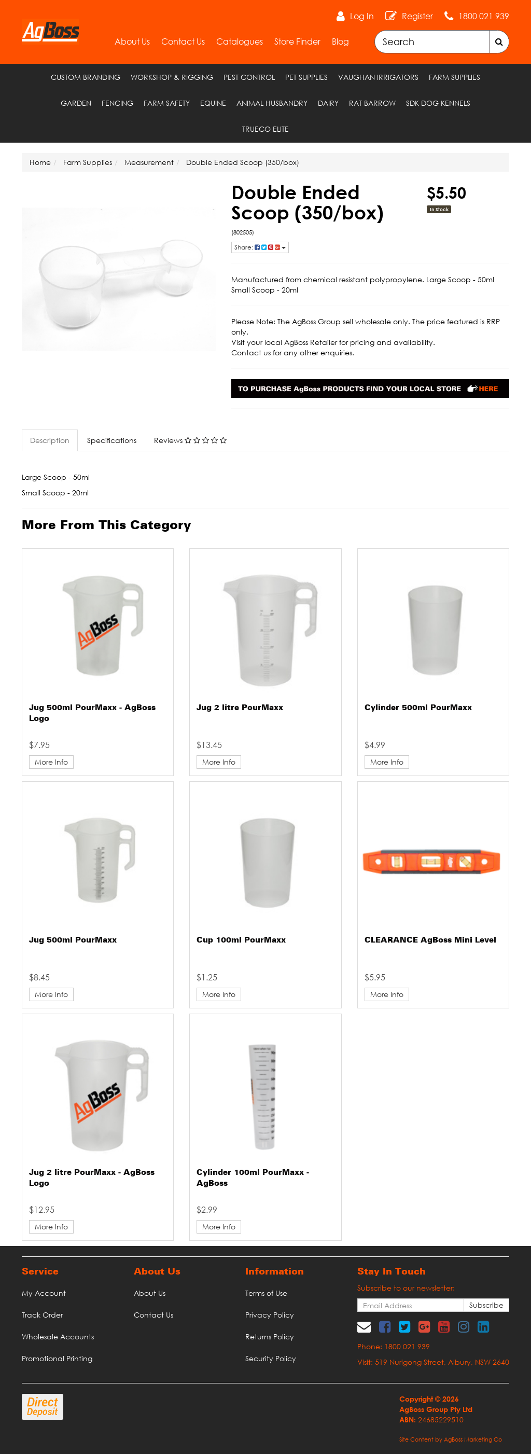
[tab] (50, 440)
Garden (76, 103)
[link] (384, 1326)
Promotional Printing (57, 1358)
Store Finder (297, 41)
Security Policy (270, 1358)
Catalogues (239, 41)
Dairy (328, 103)
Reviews (190, 440)
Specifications (111, 440)
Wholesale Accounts (58, 1336)
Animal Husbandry (272, 103)
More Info (51, 761)
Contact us (251, 352)
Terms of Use (266, 1293)
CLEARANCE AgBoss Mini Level (430, 940)
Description (49, 440)
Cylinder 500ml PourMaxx (418, 708)
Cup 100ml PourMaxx (241, 940)
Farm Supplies (454, 77)
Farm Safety (167, 103)
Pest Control (249, 77)
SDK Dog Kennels (438, 103)
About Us (132, 41)
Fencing (117, 103)
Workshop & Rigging (172, 77)
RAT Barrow (372, 103)
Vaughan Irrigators (378, 77)
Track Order (42, 1314)
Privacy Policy (269, 1314)
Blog (340, 41)
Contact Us (183, 41)
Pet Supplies (306, 77)
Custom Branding (85, 77)
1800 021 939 (483, 16)
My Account (44, 1293)
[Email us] (364, 1326)
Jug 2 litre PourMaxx (240, 708)
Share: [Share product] (260, 247)
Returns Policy (269, 1336)
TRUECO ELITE (265, 128)
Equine (213, 103)
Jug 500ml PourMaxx (73, 940)
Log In (362, 16)
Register (417, 16)
